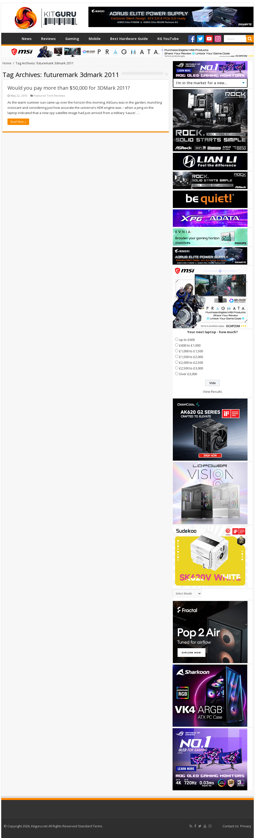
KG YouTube (168, 38)
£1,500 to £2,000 (191, 357)
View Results (212, 391)
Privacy (245, 826)
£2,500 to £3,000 (191, 368)
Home (10, 38)
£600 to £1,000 (189, 345)
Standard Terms (90, 826)
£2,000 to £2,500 (191, 362)
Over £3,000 (188, 374)
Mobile (95, 38)
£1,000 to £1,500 (191, 351)
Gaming (72, 38)
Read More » (18, 121)
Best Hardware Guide (129, 38)
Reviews (48, 38)
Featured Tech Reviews (49, 95)
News (27, 38)
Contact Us (231, 826)
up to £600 (187, 339)
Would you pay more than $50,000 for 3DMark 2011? (68, 87)
